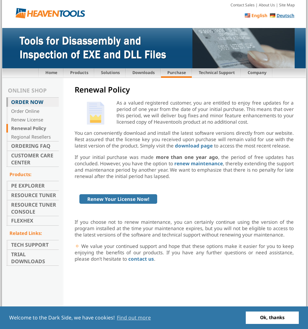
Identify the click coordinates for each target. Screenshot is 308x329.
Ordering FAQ (30, 145)
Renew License (27, 119)
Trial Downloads (28, 258)
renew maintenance (198, 163)
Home (51, 72)
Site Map (287, 5)
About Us (267, 5)
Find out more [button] (134, 317)
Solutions (110, 72)
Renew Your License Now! (118, 199)
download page (194, 145)
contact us (140, 259)
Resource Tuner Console (33, 208)
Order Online (25, 111)
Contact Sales (243, 5)
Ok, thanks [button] (272, 317)
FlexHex (22, 220)
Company (257, 72)
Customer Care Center (32, 159)
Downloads (143, 72)
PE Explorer (28, 185)
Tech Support (30, 244)
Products (79, 72)
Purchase (176, 72)
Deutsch (285, 15)
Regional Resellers (31, 137)
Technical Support (217, 72)
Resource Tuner (33, 195)
